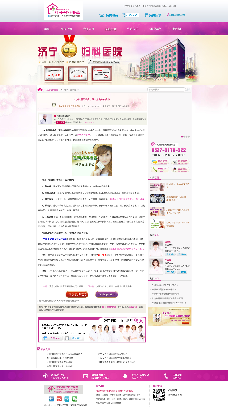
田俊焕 (168, 242)
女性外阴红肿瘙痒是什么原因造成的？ (64, 354)
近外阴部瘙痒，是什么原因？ (60, 366)
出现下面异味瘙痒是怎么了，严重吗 (127, 249)
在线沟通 (60, 122)
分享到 (39, 301)
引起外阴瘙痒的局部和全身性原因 (167, 298)
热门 (154, 278)
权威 (154, 235)
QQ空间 (45, 301)
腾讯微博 (66, 301)
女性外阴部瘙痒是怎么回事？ (60, 362)
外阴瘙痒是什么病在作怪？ (164, 289)
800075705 (89, 122)
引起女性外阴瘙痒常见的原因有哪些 (115, 358)
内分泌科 (64, 90)
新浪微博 (53, 301)
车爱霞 (168, 260)
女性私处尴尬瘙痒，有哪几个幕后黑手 (114, 286)
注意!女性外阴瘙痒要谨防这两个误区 (127, 199)
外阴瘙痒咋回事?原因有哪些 (60, 358)
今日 (154, 177)
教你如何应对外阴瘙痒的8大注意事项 (169, 303)
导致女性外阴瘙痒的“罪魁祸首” (166, 294)
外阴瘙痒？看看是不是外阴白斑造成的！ (117, 362)
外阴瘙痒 (74, 90)
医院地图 (172, 6)
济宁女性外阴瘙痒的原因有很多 (112, 354)
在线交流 (133, 307)
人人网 (59, 301)
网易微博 (74, 301)
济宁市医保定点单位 (131, 6)
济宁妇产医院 (83, 135)
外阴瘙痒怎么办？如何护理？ (165, 285)
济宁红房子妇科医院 (120, 106)
